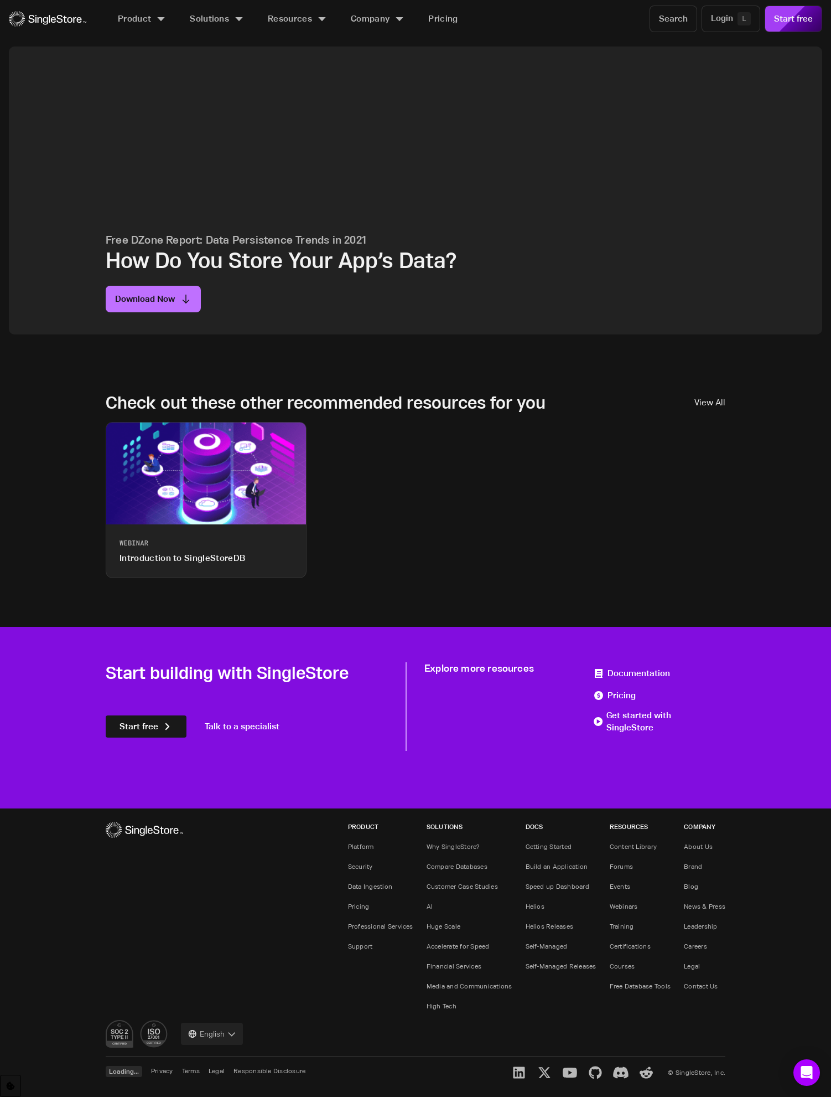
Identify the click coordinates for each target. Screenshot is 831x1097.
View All (709, 402)
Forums (621, 866)
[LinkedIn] (519, 1072)
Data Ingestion (370, 886)
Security (360, 866)
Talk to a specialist (242, 726)
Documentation (631, 673)
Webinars (624, 906)
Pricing (614, 695)
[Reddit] (646, 1072)
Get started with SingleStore (632, 721)
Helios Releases (550, 926)
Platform (361, 846)
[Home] (47, 19)
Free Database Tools (640, 986)
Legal (692, 966)
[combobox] (212, 1034)
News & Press (704, 906)
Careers (695, 946)
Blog (691, 886)
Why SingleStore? (453, 846)
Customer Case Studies (462, 886)
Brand (693, 866)
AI (430, 906)
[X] (544, 1072)
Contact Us (701, 986)
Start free (793, 18)
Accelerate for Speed (458, 946)
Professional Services (380, 926)
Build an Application (557, 866)
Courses (622, 966)
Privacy (162, 1071)
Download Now (153, 298)
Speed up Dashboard (557, 886)
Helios (535, 906)
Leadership (700, 926)
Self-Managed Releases (561, 966)
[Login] (731, 19)
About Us (698, 846)
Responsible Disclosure (269, 1071)
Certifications (630, 946)
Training (622, 926)
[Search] (673, 19)
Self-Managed (547, 946)
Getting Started (549, 846)
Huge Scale (443, 926)
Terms (191, 1071)
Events (620, 886)
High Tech (441, 1006)
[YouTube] (570, 1072)
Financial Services (454, 966)
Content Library (633, 846)
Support (360, 946)
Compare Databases (457, 866)
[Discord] (620, 1072)
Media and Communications (469, 986)
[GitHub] (595, 1072)
